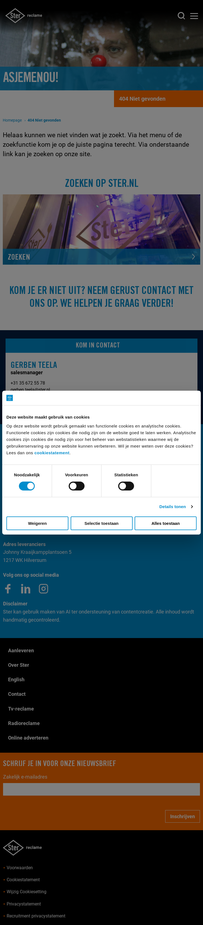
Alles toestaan (166, 523)
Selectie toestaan (102, 523)
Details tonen (172, 506)
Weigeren (37, 523)
